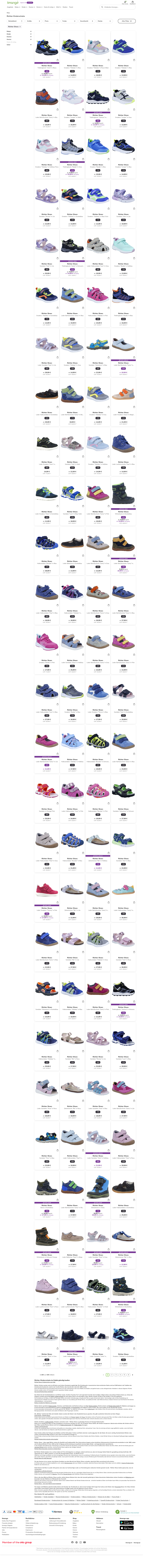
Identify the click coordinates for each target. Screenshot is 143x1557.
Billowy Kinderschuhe (89, 1499)
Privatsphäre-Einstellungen (34, 1534)
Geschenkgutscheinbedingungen (36, 1537)
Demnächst (99, 1525)
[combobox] (118, 8)
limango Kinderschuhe (127, 1465)
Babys (9, 33)
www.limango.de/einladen (100, 1552)
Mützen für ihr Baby (104, 1499)
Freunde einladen (7, 1525)
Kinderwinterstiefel (114, 1408)
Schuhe (119, 1506)
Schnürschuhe (68, 1465)
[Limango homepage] (12, 3)
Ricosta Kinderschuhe (62, 1499)
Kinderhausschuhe (93, 1502)
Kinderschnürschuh (65, 1427)
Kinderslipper (78, 1427)
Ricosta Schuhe (67, 1476)
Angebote (76, 1523)
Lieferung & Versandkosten (57, 1523)
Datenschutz (29, 1528)
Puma (83, 1419)
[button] (133, 3)
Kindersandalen (93, 1408)
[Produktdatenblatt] (46, 57)
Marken (75, 1539)
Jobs (3, 1532)
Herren (9, 41)
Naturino (54, 1476)
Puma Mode (115, 1499)
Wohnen (75, 1534)
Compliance (29, 1530)
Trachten (75, 1537)
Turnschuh (118, 1488)
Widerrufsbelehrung (32, 1525)
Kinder (9, 36)
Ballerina (128, 1479)
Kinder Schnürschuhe (108, 1506)
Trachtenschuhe (65, 1409)
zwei (48, 1444)
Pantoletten (76, 1409)
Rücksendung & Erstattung (57, 1525)
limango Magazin (7, 1528)
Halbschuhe (91, 1411)
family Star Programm (9, 1523)
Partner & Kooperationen (10, 1530)
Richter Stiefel (81, 1502)
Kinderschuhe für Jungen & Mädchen (63, 1502)
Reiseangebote (100, 1532)
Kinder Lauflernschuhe (57, 1398)
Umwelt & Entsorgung (56, 1528)
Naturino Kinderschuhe (72, 1506)
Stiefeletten (38, 1499)
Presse (4, 1534)
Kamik (77, 1419)
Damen (9, 39)
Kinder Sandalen (49, 1499)
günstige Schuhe (38, 1449)
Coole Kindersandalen (56, 1506)
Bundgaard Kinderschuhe (42, 1502)
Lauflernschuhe (49, 1423)
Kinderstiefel (127, 1506)
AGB (27, 1523)
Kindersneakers (75, 1499)
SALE (8, 47)
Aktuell (98, 1523)
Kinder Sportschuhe (122, 1502)
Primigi (73, 1419)
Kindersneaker (52, 1408)
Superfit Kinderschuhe (107, 1502)
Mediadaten (6, 1537)
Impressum (29, 1532)
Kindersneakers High (40, 1506)
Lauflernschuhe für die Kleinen (90, 1506)
